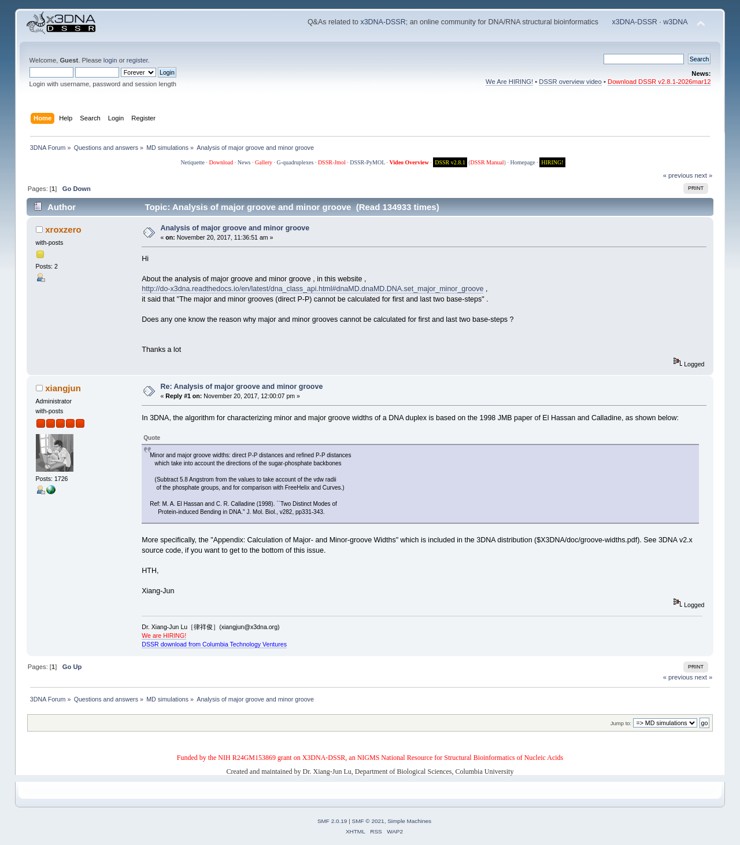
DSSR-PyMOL (367, 162)
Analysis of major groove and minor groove (235, 228)
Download (221, 162)
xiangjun (63, 388)
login (110, 60)
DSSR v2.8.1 (450, 162)
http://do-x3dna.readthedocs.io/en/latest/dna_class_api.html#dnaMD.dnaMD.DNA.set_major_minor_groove (312, 289)
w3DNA (675, 22)
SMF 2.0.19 (332, 821)
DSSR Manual (487, 162)
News (244, 162)
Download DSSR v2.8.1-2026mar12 (659, 81)
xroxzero (63, 229)
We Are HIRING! (509, 81)
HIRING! (552, 162)
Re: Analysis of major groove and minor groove (242, 387)
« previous (678, 175)
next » (704, 175)
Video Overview (408, 162)
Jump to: (621, 723)
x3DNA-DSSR (382, 22)
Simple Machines (409, 821)
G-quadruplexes (295, 162)
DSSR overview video (570, 81)
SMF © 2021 (368, 821)
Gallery (263, 162)
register (137, 60)
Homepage (522, 162)
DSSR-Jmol (332, 162)
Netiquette (192, 162)
